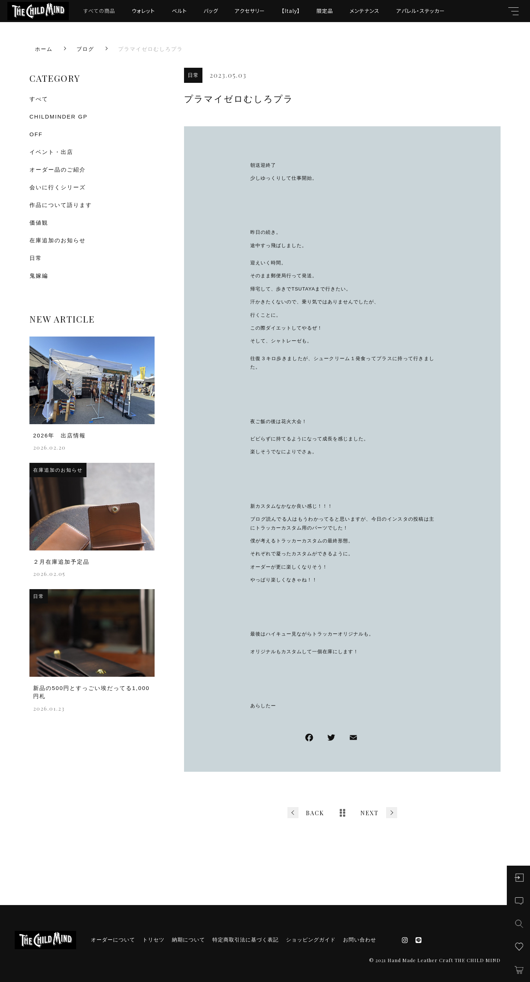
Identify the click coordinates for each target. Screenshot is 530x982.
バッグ (211, 10)
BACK (315, 813)
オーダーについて (113, 940)
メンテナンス (364, 10)
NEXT (369, 813)
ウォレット (143, 10)
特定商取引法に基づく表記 (245, 940)
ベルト (179, 10)
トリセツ (153, 940)
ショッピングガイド (311, 940)
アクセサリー (250, 10)
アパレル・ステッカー (420, 10)
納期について (188, 940)
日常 (193, 75)
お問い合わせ (359, 940)
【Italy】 (291, 10)
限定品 (325, 10)
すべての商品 (99, 10)
